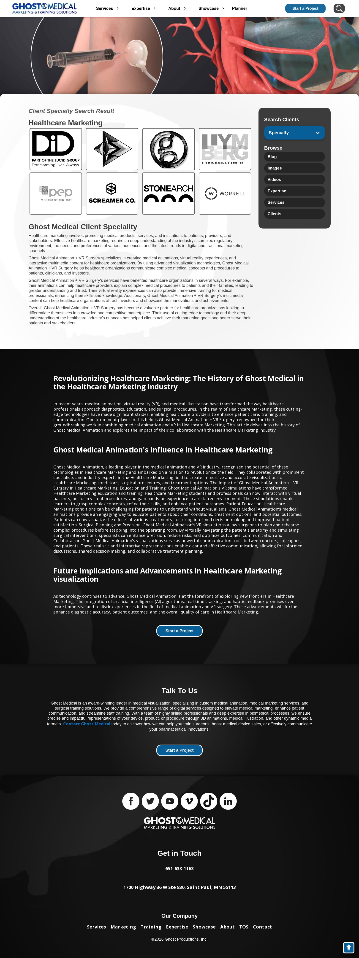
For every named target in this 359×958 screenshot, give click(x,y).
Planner (253, 8)
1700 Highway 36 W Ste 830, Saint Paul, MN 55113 (179, 887)
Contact (262, 927)
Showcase (204, 927)
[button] (294, 133)
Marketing (123, 927)
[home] (44, 8)
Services (96, 927)
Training (151, 927)
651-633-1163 (179, 868)
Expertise (177, 927)
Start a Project (305, 8)
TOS (243, 927)
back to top (350, 948)
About (227, 927)
